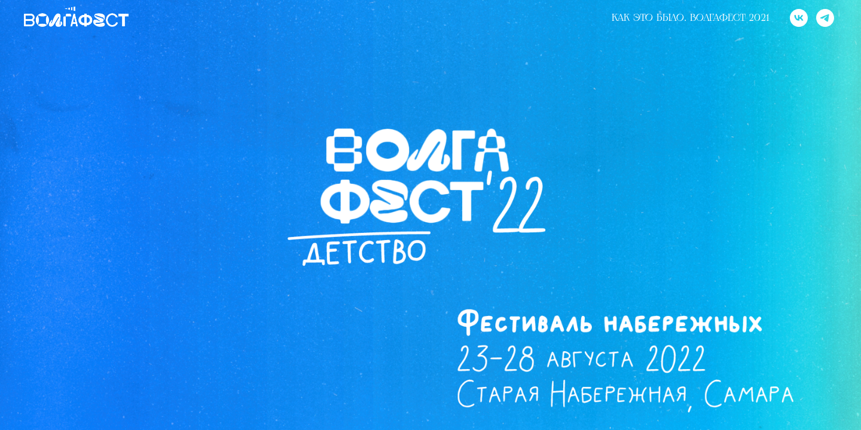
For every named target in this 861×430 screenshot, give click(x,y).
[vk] (799, 18)
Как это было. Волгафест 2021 (690, 18)
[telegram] (825, 18)
